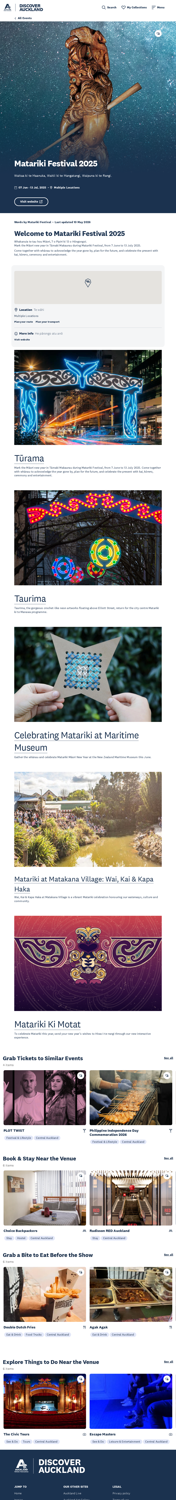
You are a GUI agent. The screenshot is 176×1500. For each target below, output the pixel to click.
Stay (9, 1238)
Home (18, 1493)
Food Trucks (34, 1334)
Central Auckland (47, 1138)
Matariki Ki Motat (47, 1024)
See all (168, 1058)
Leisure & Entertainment (124, 1441)
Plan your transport (47, 321)
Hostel (21, 1238)
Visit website (31, 201)
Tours (26, 1441)
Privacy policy (121, 1493)
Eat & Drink (13, 1334)
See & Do (12, 1441)
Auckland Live (72, 1493)
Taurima (30, 598)
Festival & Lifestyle (18, 1138)
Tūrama (29, 458)
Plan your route (23, 321)
